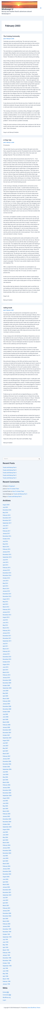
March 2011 (6, 648)
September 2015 (7, 557)
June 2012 (5, 622)
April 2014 (5, 586)
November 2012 (7, 614)
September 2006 (7, 769)
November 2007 (7, 732)
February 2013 (6, 609)
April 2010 (5, 669)
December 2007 (7, 730)
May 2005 (5, 806)
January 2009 (6, 703)
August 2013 (6, 599)
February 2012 (6, 630)
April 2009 (5, 696)
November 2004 (7, 821)
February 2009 (6, 701)
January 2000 (6, 926)
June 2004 (5, 834)
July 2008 (5, 714)
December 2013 (7, 593)
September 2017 (7, 523)
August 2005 (6, 798)
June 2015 (5, 562)
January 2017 (6, 533)
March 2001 (6, 905)
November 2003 (7, 853)
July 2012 (5, 620)
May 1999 (5, 945)
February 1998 (6, 981)
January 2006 (6, 787)
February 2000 (6, 924)
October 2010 (6, 662)
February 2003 (6, 866)
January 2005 (6, 816)
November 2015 (7, 554)
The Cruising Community (11, 36)
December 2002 (7, 871)
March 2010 (6, 672)
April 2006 (5, 779)
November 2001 (7, 892)
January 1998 (6, 984)
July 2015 (5, 559)
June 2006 (5, 774)
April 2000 (5, 918)
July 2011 (5, 643)
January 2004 (6, 848)
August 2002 (6, 876)
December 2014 (7, 573)
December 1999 (7, 929)
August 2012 (6, 617)
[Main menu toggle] (40, 8)
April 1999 (5, 947)
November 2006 (7, 764)
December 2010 (7, 656)
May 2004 (5, 837)
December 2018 (7, 510)
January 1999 (6, 955)
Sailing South (7, 308)
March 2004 (6, 842)
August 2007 (6, 740)
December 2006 (7, 761)
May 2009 (5, 693)
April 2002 (5, 882)
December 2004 (7, 819)
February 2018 (6, 515)
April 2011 (5, 646)
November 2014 (7, 575)
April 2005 (5, 808)
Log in (4, 1000)
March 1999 (6, 950)
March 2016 (6, 546)
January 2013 (6, 612)
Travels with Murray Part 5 (9, 470)
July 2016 (5, 541)
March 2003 (6, 863)
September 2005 (7, 795)
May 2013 (5, 601)
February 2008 (6, 724)
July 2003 (5, 855)
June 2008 (5, 717)
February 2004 (6, 845)
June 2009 (5, 690)
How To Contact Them (13, 488)
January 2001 (6, 910)
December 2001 (7, 889)
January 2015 (6, 570)
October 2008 (6, 711)
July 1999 (5, 939)
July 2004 (5, 832)
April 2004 (5, 840)
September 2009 (7, 688)
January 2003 (6, 869)
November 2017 (7, 520)
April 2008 (5, 719)
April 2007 (5, 751)
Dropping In (12, 486)
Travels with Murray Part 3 (9, 475)
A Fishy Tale (7, 140)
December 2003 (7, 850)
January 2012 (6, 633)
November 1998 (7, 960)
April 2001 (5, 903)
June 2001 (5, 900)
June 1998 (5, 971)
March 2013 (6, 607)
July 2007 (5, 743)
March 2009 (6, 698)
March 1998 (6, 979)
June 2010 (5, 667)
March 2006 (6, 782)
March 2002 (6, 884)
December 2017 (7, 518)
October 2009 (6, 685)
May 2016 (5, 544)
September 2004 (7, 827)
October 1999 (6, 934)
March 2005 (6, 811)
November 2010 (7, 659)
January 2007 (6, 758)
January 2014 (6, 591)
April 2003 (5, 861)
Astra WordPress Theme (34, 1007)
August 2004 (6, 829)
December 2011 (7, 635)
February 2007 (6, 756)
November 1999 (7, 931)
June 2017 (5, 525)
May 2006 (5, 777)
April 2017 (5, 528)
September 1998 (7, 965)
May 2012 (5, 625)
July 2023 (5, 507)
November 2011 (7, 638)
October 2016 (6, 538)
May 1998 (5, 973)
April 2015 (5, 565)
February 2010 (6, 675)
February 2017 (6, 531)
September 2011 (7, 641)
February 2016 (6, 549)
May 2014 (5, 583)
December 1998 (7, 958)
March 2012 (6, 628)
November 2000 (7, 916)
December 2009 (7, 680)
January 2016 (6, 552)
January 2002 (6, 887)
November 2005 (7, 793)
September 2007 (7, 738)
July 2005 (5, 800)
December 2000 (7, 913)
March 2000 (6, 921)
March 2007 (6, 753)
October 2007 (6, 735)
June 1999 (5, 942)
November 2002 (7, 874)
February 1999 (6, 952)
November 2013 (7, 596)
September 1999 (7, 937)
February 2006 (6, 785)
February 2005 (6, 814)
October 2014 (6, 578)
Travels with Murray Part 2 (9, 478)
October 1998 (6, 963)
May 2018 (5, 512)
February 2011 (6, 651)
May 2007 (5, 748)
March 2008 (6, 722)
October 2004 (6, 824)
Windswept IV (7, 9)
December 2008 (7, 706)
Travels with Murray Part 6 (9, 467)
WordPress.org (7, 997)
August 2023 (6, 504)
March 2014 (6, 588)
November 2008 (7, 709)
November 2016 (7, 536)
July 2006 (5, 772)
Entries (6, 992)
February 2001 (6, 908)
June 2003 (5, 858)
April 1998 (5, 976)
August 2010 (6, 664)
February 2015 (6, 567)
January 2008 (6, 727)
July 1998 (5, 968)
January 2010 (6, 677)
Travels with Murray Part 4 (9, 472)
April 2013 (5, 604)
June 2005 (5, 803)
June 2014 (5, 580)
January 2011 (6, 654)
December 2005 (7, 790)
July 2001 (5, 897)
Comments (7, 995)
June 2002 (5, 879)
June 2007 (5, 745)
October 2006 (6, 766)
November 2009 (7, 683)
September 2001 (7, 895)
